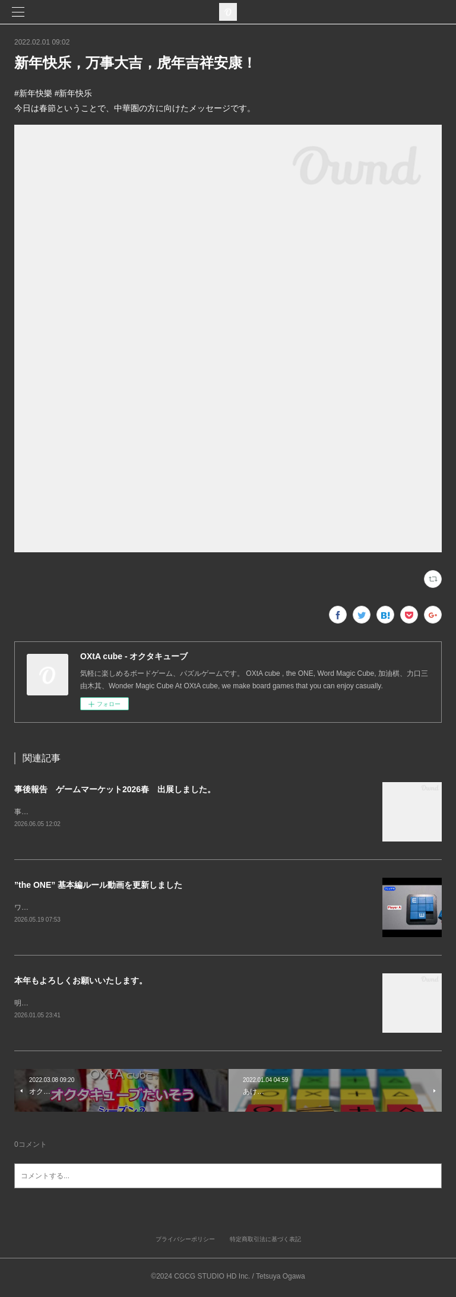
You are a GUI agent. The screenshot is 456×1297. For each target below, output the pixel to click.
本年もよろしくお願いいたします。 (80, 982)
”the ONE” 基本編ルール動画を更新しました (98, 885)
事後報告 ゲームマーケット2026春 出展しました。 (115, 789)
